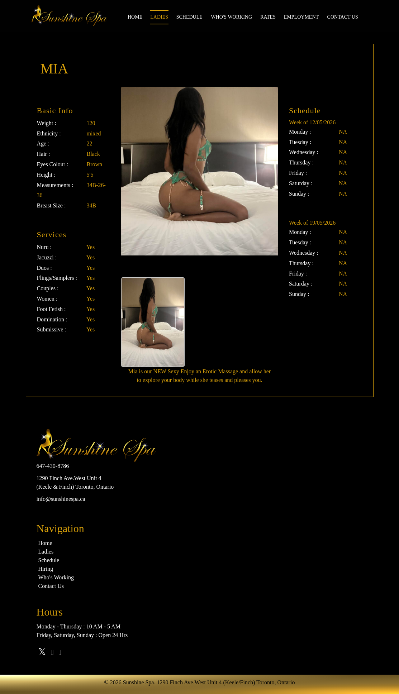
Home (135, 17)
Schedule (189, 17)
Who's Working (231, 17)
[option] (153, 322)
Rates (268, 17)
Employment (301, 17)
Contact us (342, 17)
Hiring (45, 569)
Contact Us (51, 586)
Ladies (159, 17)
